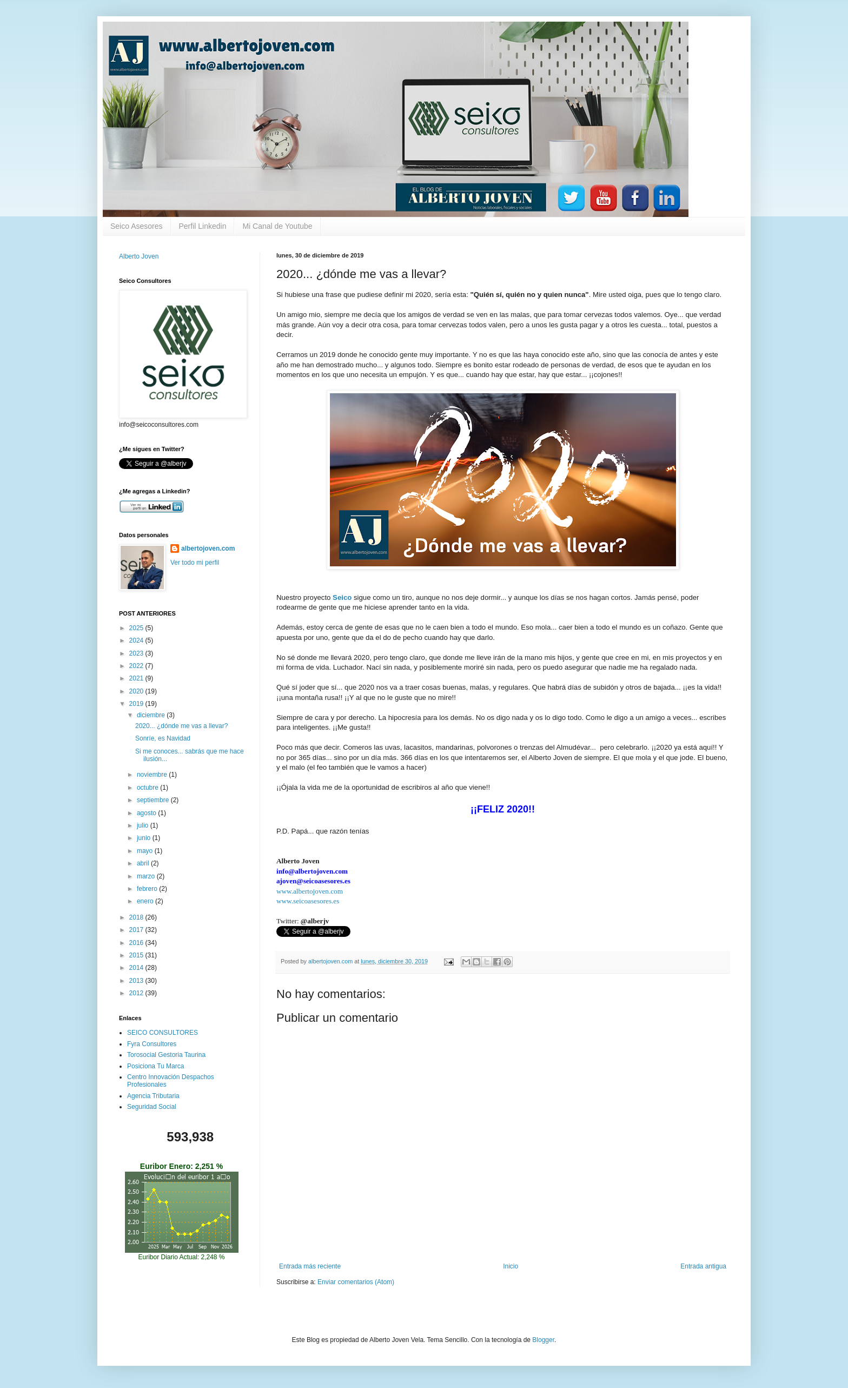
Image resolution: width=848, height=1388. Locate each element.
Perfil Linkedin (203, 226)
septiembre (154, 800)
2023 (137, 653)
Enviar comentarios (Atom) (355, 1282)
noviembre (153, 774)
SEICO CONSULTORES (162, 1032)
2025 (137, 628)
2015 (137, 955)
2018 (137, 917)
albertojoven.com (208, 548)
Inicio (510, 1266)
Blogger (543, 1340)
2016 (137, 943)
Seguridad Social (151, 1107)
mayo (146, 851)
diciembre (152, 715)
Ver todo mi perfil (194, 562)
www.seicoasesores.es (307, 901)
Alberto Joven (138, 256)
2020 (137, 691)
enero (146, 901)
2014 (137, 967)
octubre (148, 787)
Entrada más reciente (310, 1266)
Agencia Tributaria (153, 1096)
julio (143, 825)
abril (144, 863)
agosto (147, 813)
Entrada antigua (703, 1266)
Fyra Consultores (151, 1044)
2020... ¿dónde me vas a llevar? (181, 726)
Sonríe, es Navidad (162, 738)
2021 (137, 678)
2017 (137, 930)
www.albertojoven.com (309, 891)
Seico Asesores (136, 226)
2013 (137, 980)
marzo (147, 876)
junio (145, 838)
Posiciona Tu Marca (155, 1066)
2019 (137, 704)
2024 (137, 640)
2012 (137, 993)
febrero (148, 889)
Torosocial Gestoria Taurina (166, 1055)
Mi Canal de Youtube (277, 226)
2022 (137, 666)
